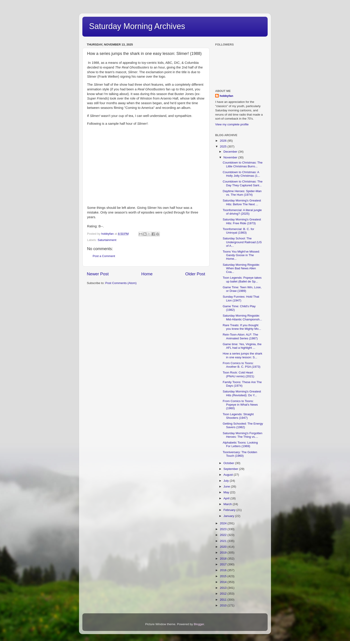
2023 (223, 529)
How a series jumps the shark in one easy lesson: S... (242, 355)
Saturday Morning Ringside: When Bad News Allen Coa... (241, 268)
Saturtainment (107, 240)
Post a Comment (104, 256)
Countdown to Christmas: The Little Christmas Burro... (242, 164)
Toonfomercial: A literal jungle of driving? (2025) (242, 211)
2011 (223, 599)
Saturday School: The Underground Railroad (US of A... (242, 242)
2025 (223, 146)
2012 (223, 593)
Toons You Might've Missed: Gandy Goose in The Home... (241, 255)
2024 (223, 523)
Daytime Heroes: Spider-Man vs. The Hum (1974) (242, 192)
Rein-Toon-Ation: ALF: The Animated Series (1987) (240, 336)
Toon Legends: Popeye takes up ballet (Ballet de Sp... (242, 279)
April (226, 498)
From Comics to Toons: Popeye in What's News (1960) (240, 404)
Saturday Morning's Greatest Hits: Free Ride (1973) (242, 221)
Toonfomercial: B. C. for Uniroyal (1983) (238, 230)
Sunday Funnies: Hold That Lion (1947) (241, 298)
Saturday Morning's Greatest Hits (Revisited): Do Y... (242, 393)
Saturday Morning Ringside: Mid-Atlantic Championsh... (242, 317)
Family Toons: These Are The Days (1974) (242, 383)
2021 (223, 541)
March (228, 504)
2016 (223, 570)
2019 (223, 552)
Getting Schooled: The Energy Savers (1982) (243, 425)
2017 (223, 564)
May (226, 492)
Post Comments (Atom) (121, 283)
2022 (223, 535)
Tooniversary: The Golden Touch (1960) (240, 453)
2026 (223, 140)
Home (146, 274)
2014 (223, 582)
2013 (223, 587)
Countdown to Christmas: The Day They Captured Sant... (242, 183)
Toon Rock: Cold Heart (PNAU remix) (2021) (238, 374)
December (230, 151)
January (229, 516)
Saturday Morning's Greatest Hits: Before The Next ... (242, 202)
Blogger (199, 624)
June (227, 486)
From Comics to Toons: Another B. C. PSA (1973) (241, 364)
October (229, 463)
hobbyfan (226, 95)
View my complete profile (232, 124)
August (228, 474)
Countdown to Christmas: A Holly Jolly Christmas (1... (241, 173)
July (226, 480)
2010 (223, 605)
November (230, 157)
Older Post (195, 274)
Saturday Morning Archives (137, 26)
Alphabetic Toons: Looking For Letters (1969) (240, 444)
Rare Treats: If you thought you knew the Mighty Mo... (242, 327)
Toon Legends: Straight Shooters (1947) (238, 416)
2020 (223, 546)
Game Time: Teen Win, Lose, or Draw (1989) (242, 289)
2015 (223, 576)
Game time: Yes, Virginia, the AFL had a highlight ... (242, 345)
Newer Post (98, 274)
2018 (223, 558)
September (231, 469)
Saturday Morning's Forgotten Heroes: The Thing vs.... (242, 434)
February (229, 510)
